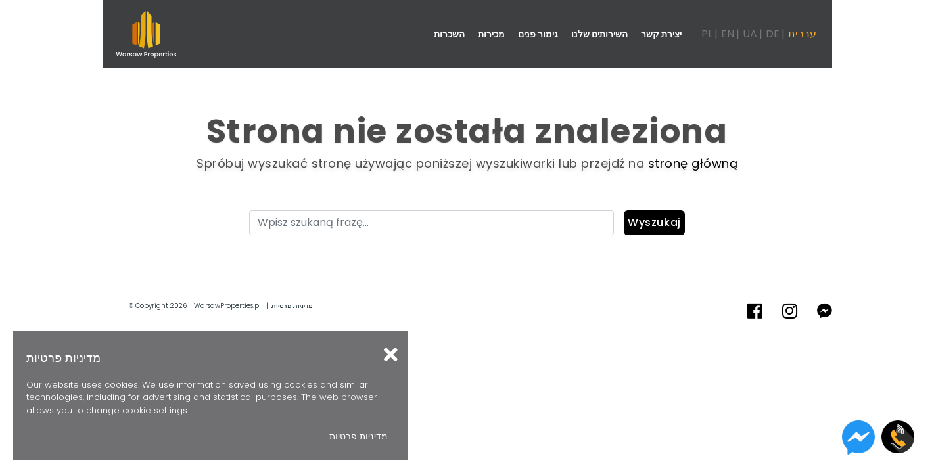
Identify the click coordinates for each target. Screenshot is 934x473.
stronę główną (693, 163)
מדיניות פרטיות (292, 306)
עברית (802, 33)
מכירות (491, 34)
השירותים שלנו (599, 34)
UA (750, 33)
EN (727, 33)
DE (773, 33)
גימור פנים (538, 34)
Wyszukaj (654, 222)
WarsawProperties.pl (227, 306)
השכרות (449, 34)
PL (706, 33)
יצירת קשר (661, 34)
